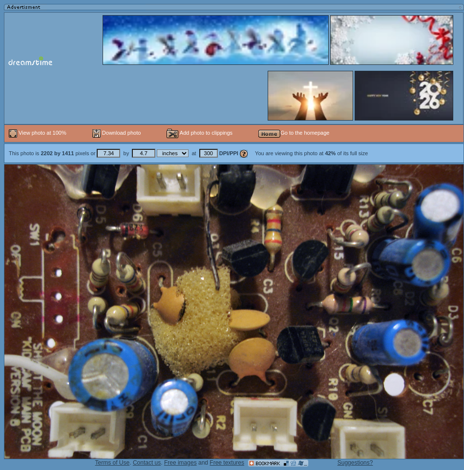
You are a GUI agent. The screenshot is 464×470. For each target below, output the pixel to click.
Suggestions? (355, 462)
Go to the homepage (293, 133)
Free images (180, 462)
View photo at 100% (38, 133)
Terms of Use (112, 462)
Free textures (227, 462)
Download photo (116, 133)
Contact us (147, 462)
